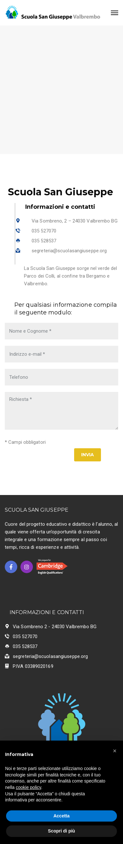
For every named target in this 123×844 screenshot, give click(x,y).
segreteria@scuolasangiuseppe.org (69, 251)
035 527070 (44, 231)
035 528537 (44, 241)
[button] (115, 751)
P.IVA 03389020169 (33, 666)
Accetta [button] (61, 815)
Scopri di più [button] (61, 830)
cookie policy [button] (28, 787)
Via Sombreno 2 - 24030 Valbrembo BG (55, 626)
